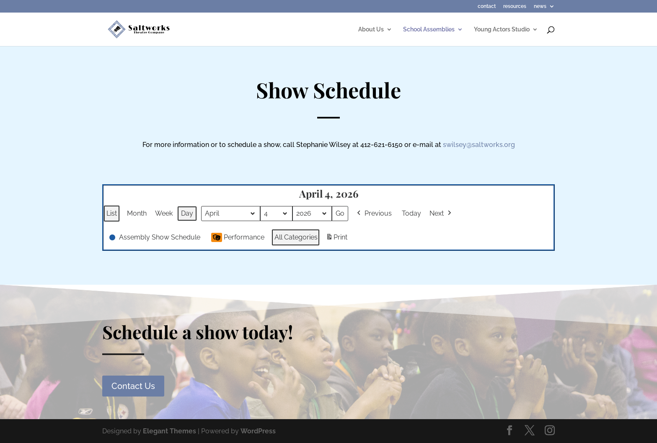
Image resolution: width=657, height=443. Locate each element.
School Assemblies (429, 29)
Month (137, 213)
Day (187, 213)
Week (164, 213)
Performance (237, 237)
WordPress (258, 431)
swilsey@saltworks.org (479, 145)
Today (411, 213)
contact (487, 6)
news (540, 6)
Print (336, 239)
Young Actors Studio (502, 29)
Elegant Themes (169, 431)
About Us (371, 29)
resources (514, 6)
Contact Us (133, 386)
